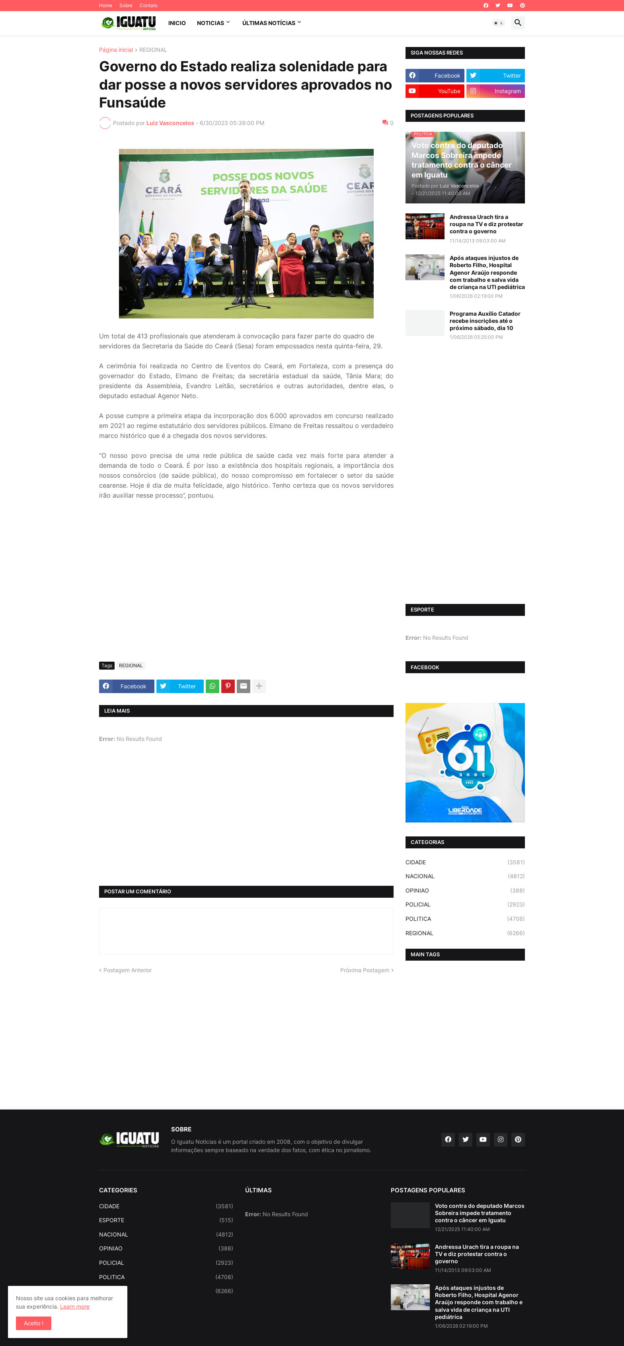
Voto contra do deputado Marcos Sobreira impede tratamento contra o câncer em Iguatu (480, 1212)
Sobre (126, 5)
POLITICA (465, 919)
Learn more (75, 1306)
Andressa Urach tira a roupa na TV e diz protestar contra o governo (486, 223)
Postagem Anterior (127, 970)
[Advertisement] (246, 596)
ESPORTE (166, 1220)
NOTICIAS (210, 23)
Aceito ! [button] (33, 1323)
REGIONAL (153, 50)
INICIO (177, 23)
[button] (498, 23)
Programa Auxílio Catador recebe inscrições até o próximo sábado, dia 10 (485, 320)
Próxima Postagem (364, 970)
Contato (149, 5)
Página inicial (116, 50)
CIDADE (465, 862)
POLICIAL (465, 904)
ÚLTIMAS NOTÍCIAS (268, 23)
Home (105, 5)
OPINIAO (465, 891)
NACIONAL (465, 876)
